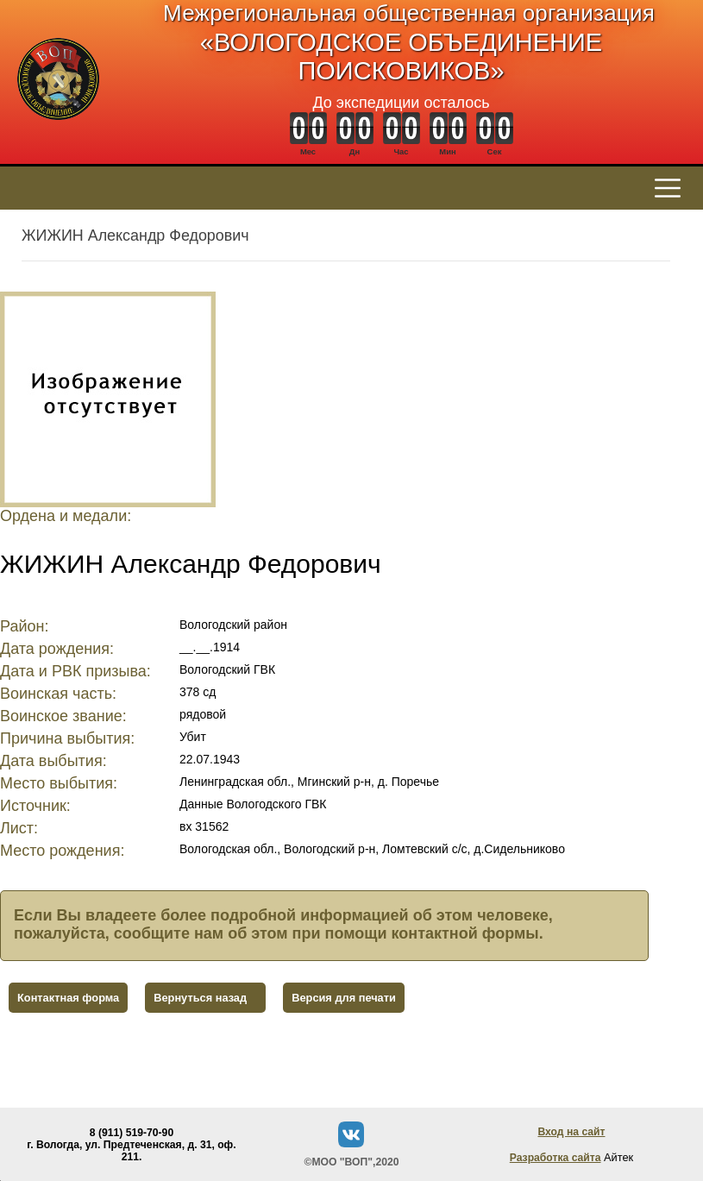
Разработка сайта (555, 1158)
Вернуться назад (200, 997)
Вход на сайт (571, 1132)
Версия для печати (344, 997)
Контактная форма (68, 997)
